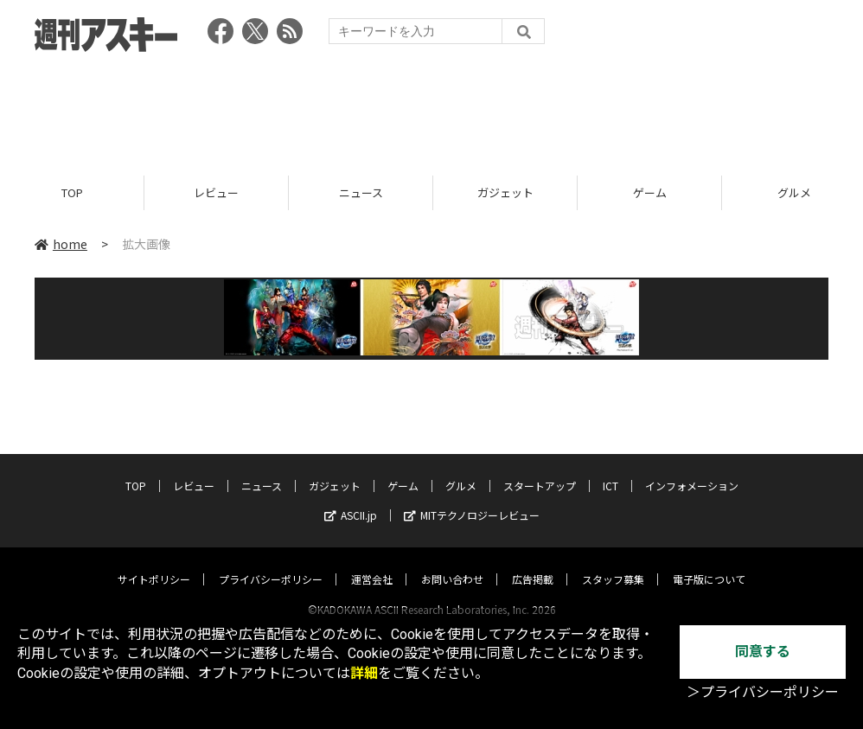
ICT (610, 469)
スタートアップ (539, 469)
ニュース (361, 192)
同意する (762, 651)
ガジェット (505, 192)
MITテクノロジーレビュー (472, 498)
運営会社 (372, 562)
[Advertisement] (431, 108)
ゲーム (650, 192)
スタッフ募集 (613, 562)
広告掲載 (532, 562)
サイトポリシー (154, 562)
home (61, 244)
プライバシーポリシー (271, 562)
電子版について (709, 562)
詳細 (364, 673)
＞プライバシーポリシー (763, 692)
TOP (72, 192)
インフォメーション (691, 469)
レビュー (216, 192)
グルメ (460, 469)
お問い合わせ (452, 562)
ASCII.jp (350, 498)
